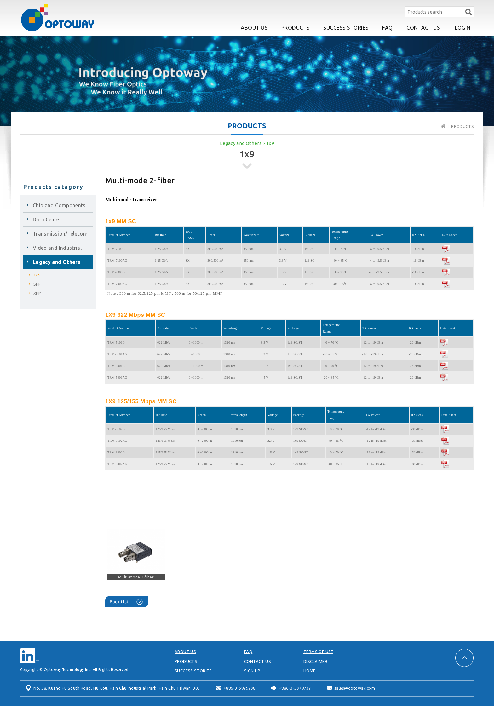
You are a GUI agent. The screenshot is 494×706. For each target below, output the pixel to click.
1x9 (270, 143)
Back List (126, 601)
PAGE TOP (464, 657)
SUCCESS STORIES (346, 28)
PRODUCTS (295, 28)
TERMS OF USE (318, 651)
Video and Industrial (57, 248)
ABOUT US (254, 28)
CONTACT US (423, 28)
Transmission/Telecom (60, 233)
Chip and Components (59, 205)
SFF (37, 284)
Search (468, 11)
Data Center (47, 219)
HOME (309, 671)
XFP (37, 293)
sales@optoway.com (354, 688)
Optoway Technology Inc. (57, 17)
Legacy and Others (240, 143)
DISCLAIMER (315, 661)
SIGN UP (252, 671)
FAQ (387, 28)
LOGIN (463, 28)
